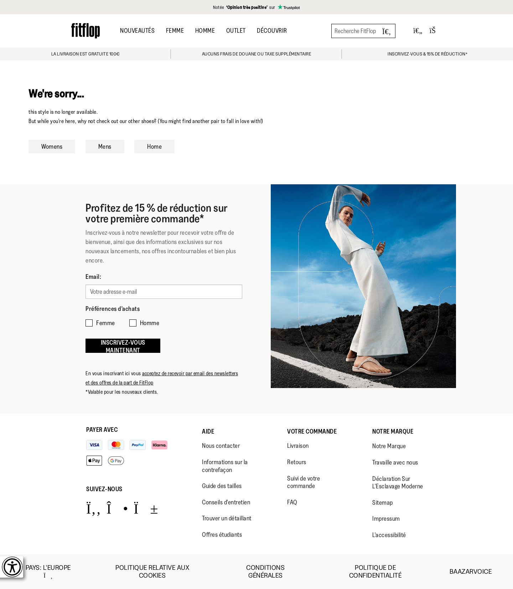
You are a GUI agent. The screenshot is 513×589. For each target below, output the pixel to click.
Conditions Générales (265, 571)
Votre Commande (312, 431)
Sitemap (382, 502)
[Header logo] (85, 30)
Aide (208, 431)
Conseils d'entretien (226, 502)
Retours (296, 462)
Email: (93, 277)
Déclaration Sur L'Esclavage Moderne (397, 482)
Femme (175, 31)
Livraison (298, 446)
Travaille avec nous (395, 462)
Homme (205, 31)
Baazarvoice (471, 571)
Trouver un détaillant (227, 518)
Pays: (48, 571)
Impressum (386, 518)
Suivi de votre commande (303, 482)
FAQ (292, 502)
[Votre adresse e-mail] (164, 292)
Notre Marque (392, 431)
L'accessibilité (389, 535)
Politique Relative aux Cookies (152, 571)
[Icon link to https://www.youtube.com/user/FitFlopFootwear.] (146, 508)
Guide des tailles (222, 486)
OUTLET (236, 31)
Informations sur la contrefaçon (225, 466)
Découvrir (272, 31)
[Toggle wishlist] (418, 30)
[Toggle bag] (436, 30)
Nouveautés (137, 31)
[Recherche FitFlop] (363, 31)
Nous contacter (221, 446)
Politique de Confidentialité (375, 571)
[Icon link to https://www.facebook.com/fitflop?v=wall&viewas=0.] (93, 508)
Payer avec (102, 430)
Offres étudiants (222, 534)
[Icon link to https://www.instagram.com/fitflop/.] (117, 508)
